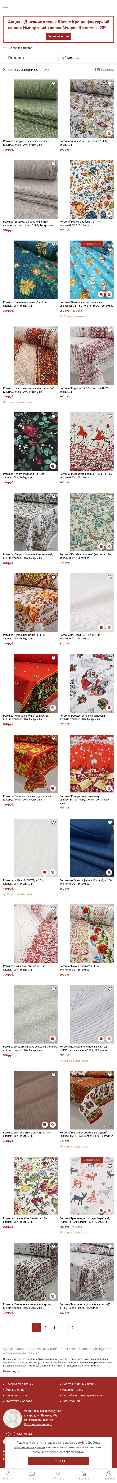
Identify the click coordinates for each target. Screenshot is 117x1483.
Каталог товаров (20, 48)
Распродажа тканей (19, 1384)
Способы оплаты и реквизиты (82, 1395)
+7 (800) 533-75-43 (17, 1434)
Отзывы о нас (15, 1389)
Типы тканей (71, 1401)
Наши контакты (73, 1389)
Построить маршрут (38, 1424)
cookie (80, 1442)
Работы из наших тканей (79, 1384)
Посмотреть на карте (38, 1420)
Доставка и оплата (19, 1401)
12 (72, 1328)
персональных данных (29, 1447)
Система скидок (17, 1395)
